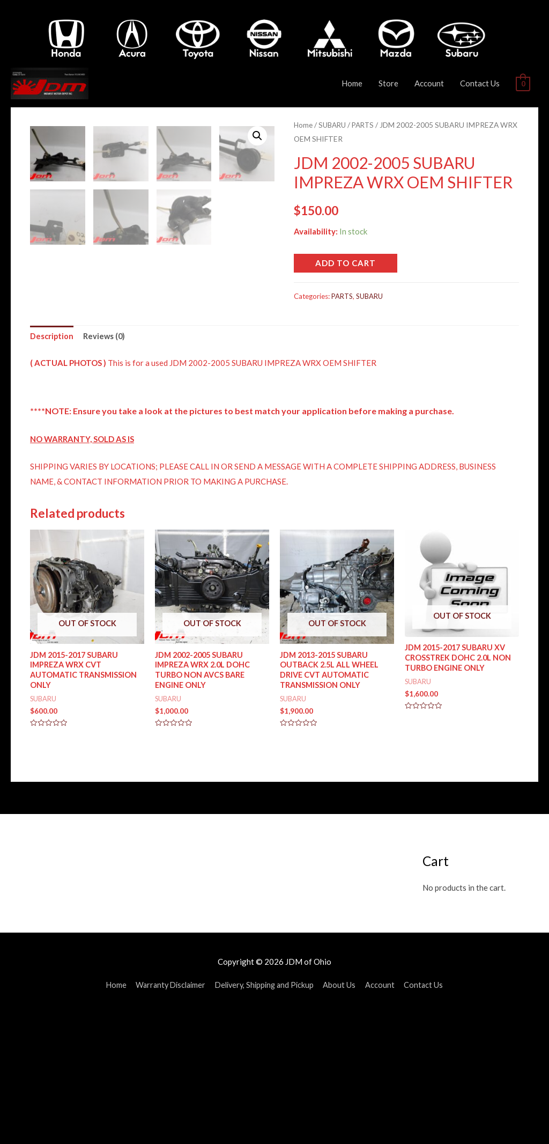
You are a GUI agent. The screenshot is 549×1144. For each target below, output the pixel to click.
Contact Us (480, 83)
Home (352, 83)
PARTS (366, 124)
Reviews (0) (105, 463)
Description (52, 463)
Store (388, 83)
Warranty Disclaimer (168, 1114)
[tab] (52, 464)
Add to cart (345, 262)
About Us (344, 1114)
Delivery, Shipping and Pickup (266, 1114)
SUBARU (333, 124)
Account (429, 83)
